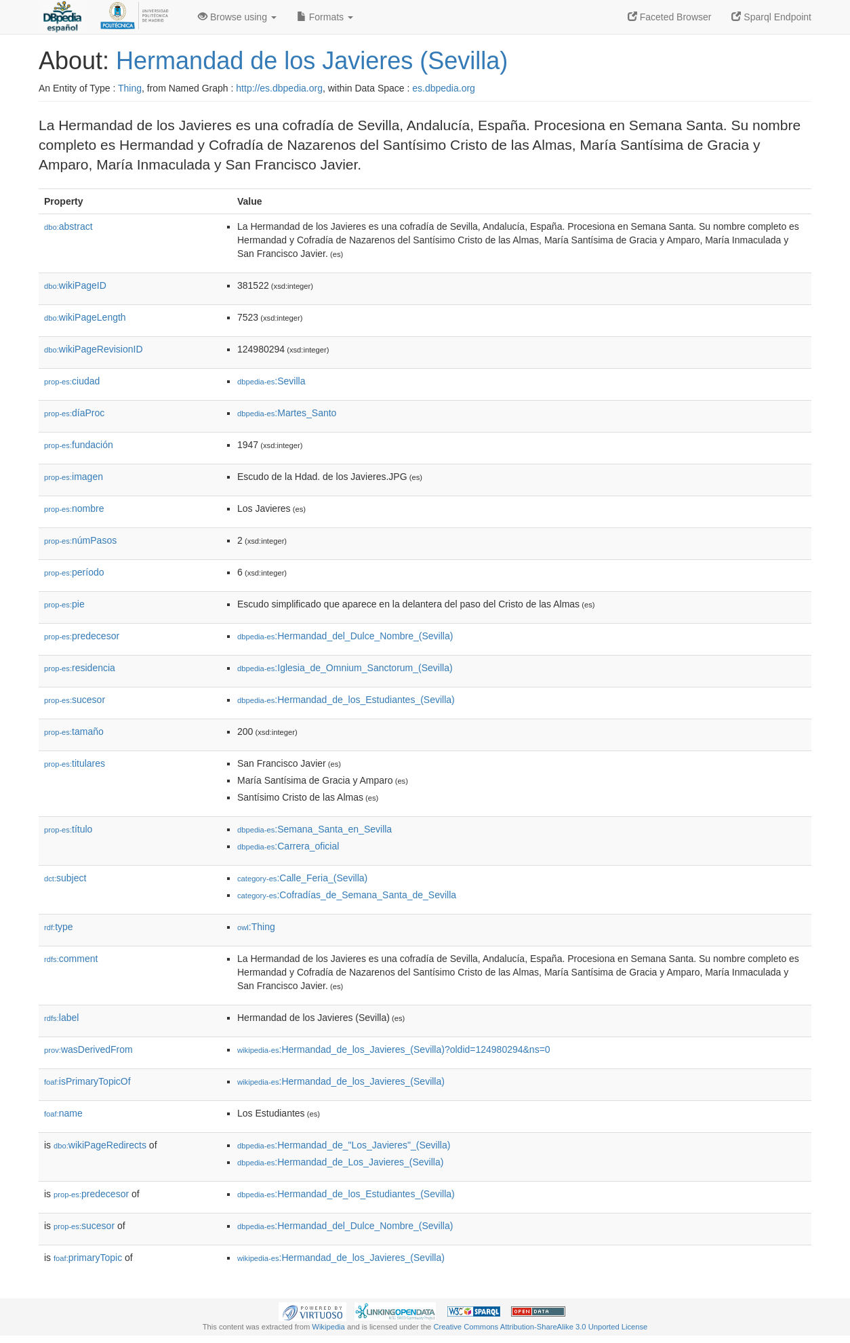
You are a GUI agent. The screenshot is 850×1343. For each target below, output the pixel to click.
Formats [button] (325, 17)
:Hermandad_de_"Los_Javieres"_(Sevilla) (343, 1145)
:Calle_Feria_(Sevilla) (302, 878)
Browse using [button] (237, 17)
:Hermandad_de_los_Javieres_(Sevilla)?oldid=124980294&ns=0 (393, 1049)
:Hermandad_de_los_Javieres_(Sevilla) (341, 1081)
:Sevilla (271, 381)
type (58, 926)
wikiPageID (75, 285)
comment (71, 958)
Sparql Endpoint (771, 17)
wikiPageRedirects (100, 1145)
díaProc (74, 412)
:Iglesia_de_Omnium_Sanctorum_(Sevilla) (345, 667)
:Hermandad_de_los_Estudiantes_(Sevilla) (346, 699)
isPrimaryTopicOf (87, 1081)
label (61, 1017)
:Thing (256, 926)
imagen (73, 476)
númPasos (80, 540)
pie (64, 604)
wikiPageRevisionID (93, 349)
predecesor (81, 635)
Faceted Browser (670, 17)
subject (65, 878)
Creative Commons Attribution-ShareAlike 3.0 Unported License (540, 1327)
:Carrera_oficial (288, 846)
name (63, 1113)
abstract (68, 226)
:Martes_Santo (286, 412)
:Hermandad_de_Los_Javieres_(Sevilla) (340, 1162)
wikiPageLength (85, 317)
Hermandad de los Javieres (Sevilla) (312, 61)
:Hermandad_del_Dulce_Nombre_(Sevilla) (345, 635)
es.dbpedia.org (443, 88)
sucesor (74, 699)
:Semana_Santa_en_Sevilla (314, 829)
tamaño (74, 731)
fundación (78, 444)
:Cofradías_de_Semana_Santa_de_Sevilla (346, 894)
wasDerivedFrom (88, 1049)
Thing (130, 88)
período (74, 572)
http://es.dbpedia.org (279, 88)
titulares (74, 763)
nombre (74, 508)
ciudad (72, 381)
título (68, 829)
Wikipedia (328, 1327)
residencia (79, 667)
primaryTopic (88, 1257)
